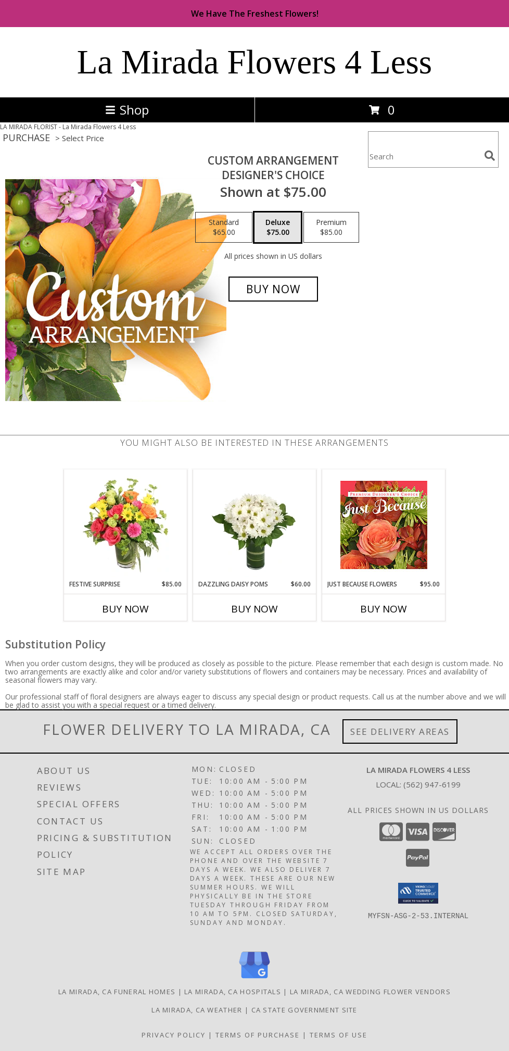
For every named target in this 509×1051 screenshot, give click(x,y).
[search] (489, 155)
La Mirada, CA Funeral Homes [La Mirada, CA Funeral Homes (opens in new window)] (116, 991)
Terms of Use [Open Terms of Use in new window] (338, 1035)
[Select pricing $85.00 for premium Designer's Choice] (331, 227)
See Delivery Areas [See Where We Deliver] (400, 731)
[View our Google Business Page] (254, 979)
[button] (418, 893)
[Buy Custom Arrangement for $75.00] (273, 289)
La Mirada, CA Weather (196, 1010)
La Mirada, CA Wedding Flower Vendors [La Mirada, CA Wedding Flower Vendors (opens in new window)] (370, 991)
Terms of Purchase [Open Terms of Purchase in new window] (257, 1035)
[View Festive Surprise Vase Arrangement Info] (125, 524)
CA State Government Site (304, 1010)
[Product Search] (424, 156)
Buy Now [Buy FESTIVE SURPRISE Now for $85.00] (125, 609)
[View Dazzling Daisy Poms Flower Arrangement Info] (254, 524)
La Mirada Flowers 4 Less (254, 62)
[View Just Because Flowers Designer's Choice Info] (383, 525)
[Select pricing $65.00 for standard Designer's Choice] (224, 227)
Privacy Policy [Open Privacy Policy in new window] (174, 1035)
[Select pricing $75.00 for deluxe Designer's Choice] (277, 227)
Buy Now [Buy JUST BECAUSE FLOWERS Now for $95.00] (383, 609)
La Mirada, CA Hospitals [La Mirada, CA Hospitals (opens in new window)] (232, 991)
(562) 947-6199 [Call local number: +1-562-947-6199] (432, 784)
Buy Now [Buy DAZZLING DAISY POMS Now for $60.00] (254, 609)
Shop (127, 109)
